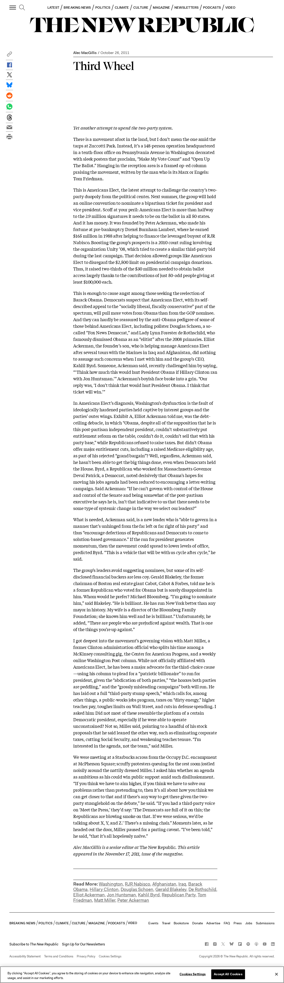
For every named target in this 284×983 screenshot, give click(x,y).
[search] (22, 7)
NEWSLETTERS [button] (186, 7)
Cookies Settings (110, 956)
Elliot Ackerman (89, 895)
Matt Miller (104, 900)
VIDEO (230, 7)
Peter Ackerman (133, 900)
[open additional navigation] (12, 7)
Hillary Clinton (104, 889)
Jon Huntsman (121, 895)
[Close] (276, 974)
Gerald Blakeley (170, 889)
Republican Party (179, 895)
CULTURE (140, 7)
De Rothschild (202, 889)
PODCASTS (212, 7)
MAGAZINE (161, 7)
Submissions (265, 923)
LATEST (53, 7)
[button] (9, 55)
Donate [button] (197, 923)
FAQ (227, 923)
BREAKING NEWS (77, 7)
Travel (166, 923)
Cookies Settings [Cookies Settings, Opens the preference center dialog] (193, 974)
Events (153, 923)
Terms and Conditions (58, 956)
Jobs (248, 923)
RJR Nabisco (137, 884)
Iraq (182, 884)
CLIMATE (122, 7)
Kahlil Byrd (149, 895)
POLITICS (102, 7)
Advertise (213, 923)
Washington (111, 884)
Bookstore (181, 923)
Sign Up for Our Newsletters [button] (83, 944)
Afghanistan (164, 884)
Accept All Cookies (228, 974)
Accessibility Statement (25, 956)
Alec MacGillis (85, 52)
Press (238, 923)
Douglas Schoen (137, 889)
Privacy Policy (86, 956)
